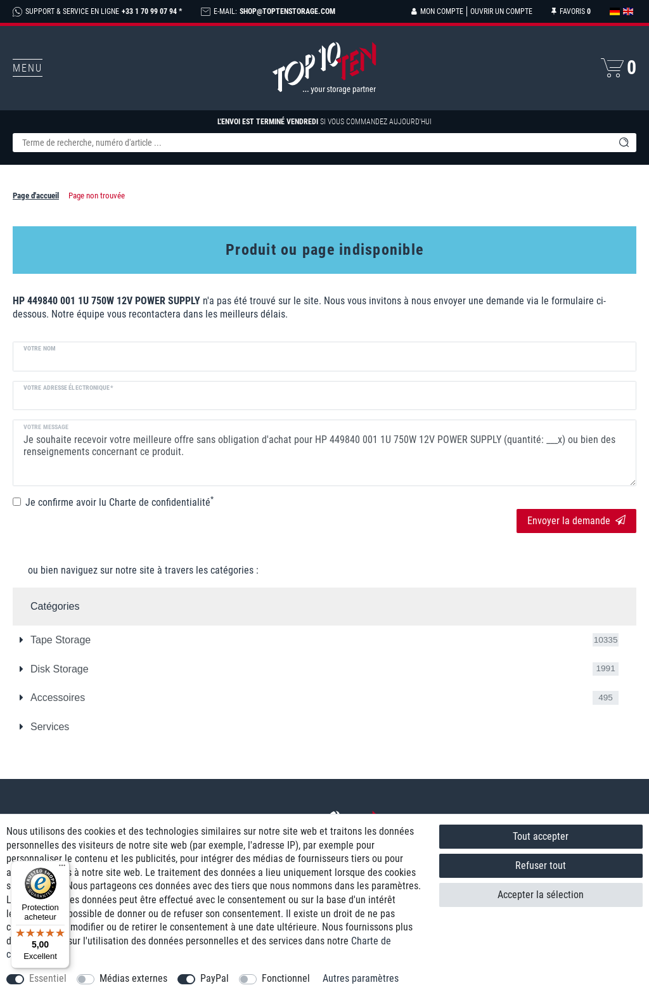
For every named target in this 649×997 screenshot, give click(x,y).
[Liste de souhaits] (571, 11)
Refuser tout (540, 865)
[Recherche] (623, 142)
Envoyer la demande (576, 521)
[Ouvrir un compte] (499, 11)
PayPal (214, 978)
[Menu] (62, 868)
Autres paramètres (361, 978)
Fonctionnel (286, 978)
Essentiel (48, 978)
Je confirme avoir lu (119, 502)
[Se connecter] (437, 11)
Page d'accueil (36, 195)
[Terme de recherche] (312, 142)
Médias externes (133, 978)
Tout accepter (541, 836)
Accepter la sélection (541, 895)
